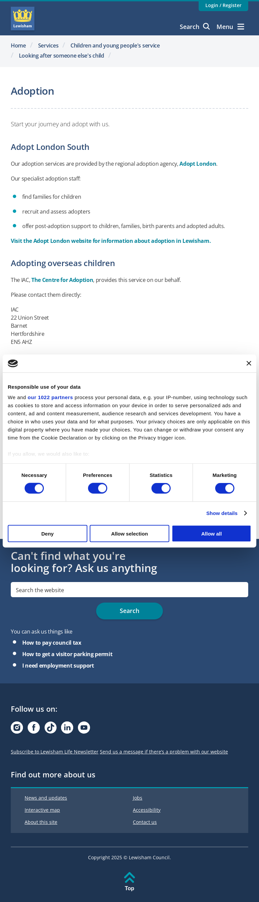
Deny (47, 533)
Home (18, 45)
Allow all (211, 533)
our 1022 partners (50, 397)
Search (195, 27)
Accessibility (147, 810)
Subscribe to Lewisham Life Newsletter (54, 751)
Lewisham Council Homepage (22, 18)
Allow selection (129, 533)
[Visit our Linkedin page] (67, 729)
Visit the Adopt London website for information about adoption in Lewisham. (111, 241)
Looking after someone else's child (61, 55)
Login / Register (223, 5)
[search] (129, 589)
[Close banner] (249, 363)
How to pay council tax (51, 642)
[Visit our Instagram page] (17, 729)
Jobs (137, 798)
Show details (222, 513)
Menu (230, 27)
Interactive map (42, 810)
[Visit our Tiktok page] (51, 729)
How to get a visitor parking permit (67, 654)
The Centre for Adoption (62, 280)
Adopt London (197, 163)
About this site (41, 822)
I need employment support (58, 665)
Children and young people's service (115, 45)
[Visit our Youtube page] (84, 729)
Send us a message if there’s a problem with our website (164, 751)
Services (48, 45)
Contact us (145, 822)
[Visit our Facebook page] (34, 729)
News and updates (46, 798)
